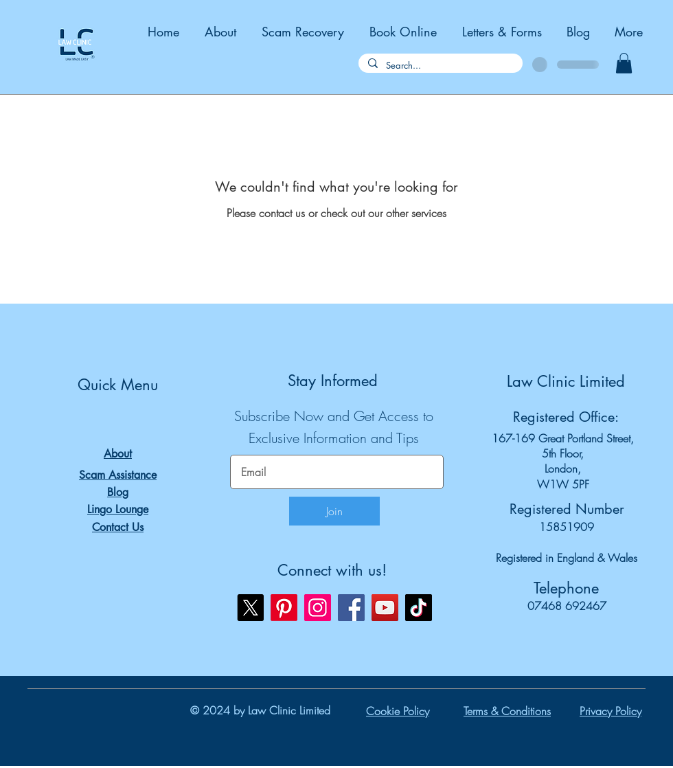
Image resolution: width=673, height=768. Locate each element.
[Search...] (440, 65)
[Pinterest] (284, 607)
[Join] (334, 511)
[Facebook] (351, 607)
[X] (250, 607)
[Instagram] (317, 607)
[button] (623, 63)
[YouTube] (385, 607)
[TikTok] (418, 607)
